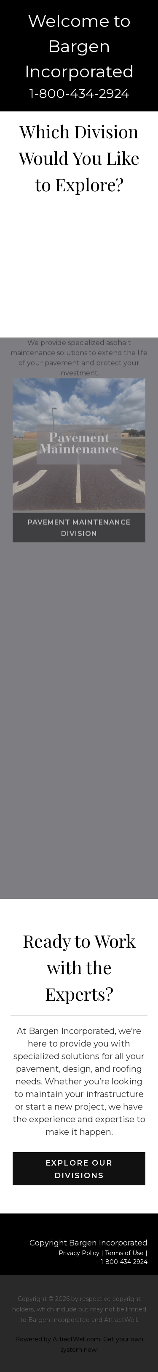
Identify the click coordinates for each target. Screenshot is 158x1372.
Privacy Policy (79, 1253)
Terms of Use (124, 1253)
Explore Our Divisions (79, 1169)
